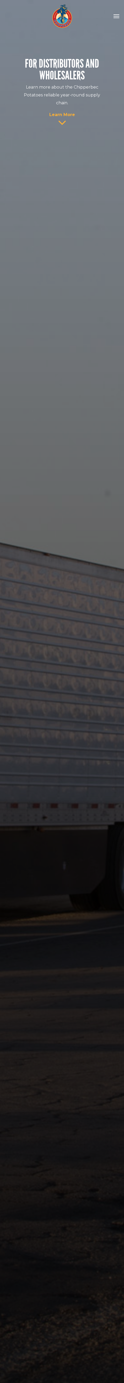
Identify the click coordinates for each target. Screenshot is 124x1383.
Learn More (62, 114)
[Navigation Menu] (116, 16)
